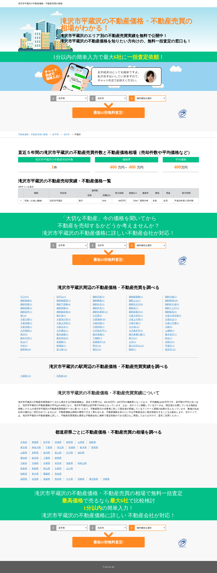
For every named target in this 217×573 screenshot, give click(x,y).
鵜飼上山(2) (135, 300)
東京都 (23, 447)
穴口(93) (24, 297)
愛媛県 (46, 474)
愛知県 (23, 458)
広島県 (58, 468)
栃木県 (83, 447)
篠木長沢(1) (171, 334)
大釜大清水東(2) (173, 315)
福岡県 (23, 479)
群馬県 (94, 447)
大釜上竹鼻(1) (136, 319)
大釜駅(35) (25, 376)
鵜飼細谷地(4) (64, 312)
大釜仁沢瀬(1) (172, 323)
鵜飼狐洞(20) (171, 300)
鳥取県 (23, 468)
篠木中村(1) (26, 338)
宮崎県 (81, 479)
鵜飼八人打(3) (172, 308)
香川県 (35, 474)
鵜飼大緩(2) (171, 297)
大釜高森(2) (26, 323)
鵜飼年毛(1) (98, 308)
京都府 (35, 463)
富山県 (58, 453)
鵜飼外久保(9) (172, 304)
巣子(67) (133, 338)
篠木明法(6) (62, 338)
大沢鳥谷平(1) (100, 330)
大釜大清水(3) (136, 315)
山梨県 (23, 453)
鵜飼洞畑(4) (62, 308)
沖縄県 (106, 479)
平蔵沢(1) (170, 346)
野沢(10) (97, 346)
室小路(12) (62, 349)
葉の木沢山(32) (136, 346)
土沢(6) (132, 342)
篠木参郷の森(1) (137, 334)
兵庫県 (46, 463)
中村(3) (24, 346)
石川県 (69, 453)
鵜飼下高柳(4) (64, 304)
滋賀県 (69, 463)
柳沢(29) (97, 349)
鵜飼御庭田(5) (64, 300)
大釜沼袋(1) (26, 327)
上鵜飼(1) (170, 330)
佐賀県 (35, 479)
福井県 (81, 453)
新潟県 (46, 453)
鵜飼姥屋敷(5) (136, 297)
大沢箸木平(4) (136, 330)
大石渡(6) (97, 315)
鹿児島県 (93, 479)
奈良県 (58, 463)
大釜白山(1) (171, 319)
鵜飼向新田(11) (100, 312)
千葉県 (49, 447)
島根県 (35, 468)
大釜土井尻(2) (64, 323)
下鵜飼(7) (97, 338)
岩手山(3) (61, 297)
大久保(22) (134, 327)
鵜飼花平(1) (26, 312)
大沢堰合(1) (62, 330)
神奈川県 (36, 447)
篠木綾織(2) (62, 334)
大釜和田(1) (98, 327)
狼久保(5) (61, 315)
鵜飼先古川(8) (136, 304)
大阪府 (23, 463)
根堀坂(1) (61, 346)
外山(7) (24, 342)
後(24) (23, 315)
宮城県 (58, 442)
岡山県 (46, 468)
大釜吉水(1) (62, 327)
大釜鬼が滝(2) (64, 319)
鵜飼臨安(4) (171, 312)
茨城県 (71, 447)
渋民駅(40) (62, 376)
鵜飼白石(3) (98, 304)
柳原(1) (132, 349)
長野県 (35, 453)
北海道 (23, 442)
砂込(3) (168, 338)
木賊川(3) (170, 342)
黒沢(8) (24, 334)
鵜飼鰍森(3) (98, 300)
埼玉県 (60, 447)
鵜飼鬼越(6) (26, 300)
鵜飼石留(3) (98, 297)
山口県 (69, 468)
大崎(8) (168, 327)
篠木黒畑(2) (98, 334)
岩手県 (46, 442)
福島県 (92, 442)
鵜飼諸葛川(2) (136, 312)
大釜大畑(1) (26, 319)
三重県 (46, 458)
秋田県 (69, 442)
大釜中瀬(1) (135, 323)
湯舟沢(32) (170, 349)
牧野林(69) (25, 349)
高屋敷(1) (61, 342)
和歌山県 (82, 463)
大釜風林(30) (99, 319)
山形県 (81, 442)
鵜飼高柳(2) (26, 308)
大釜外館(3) (98, 323)
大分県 (69, 479)
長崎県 (46, 479)
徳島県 (23, 474)
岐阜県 (35, 458)
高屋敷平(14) (99, 342)
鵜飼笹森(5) (26, 304)
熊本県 (58, 479)
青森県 (35, 442)
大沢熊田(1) (26, 330)
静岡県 (58, 458)
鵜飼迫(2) (133, 308)
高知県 (58, 474)
